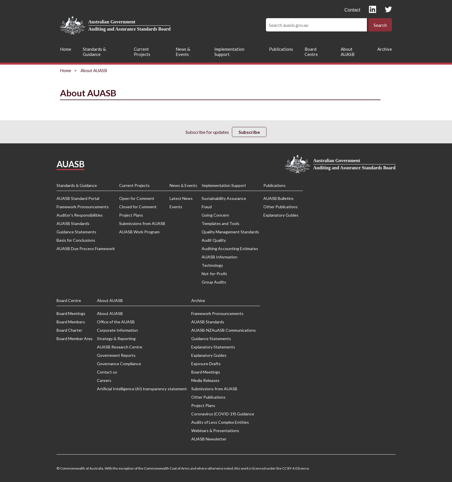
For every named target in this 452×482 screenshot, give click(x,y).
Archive (384, 49)
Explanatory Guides (281, 215)
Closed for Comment (138, 206)
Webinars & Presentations (215, 430)
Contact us (107, 372)
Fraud (207, 206)
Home (65, 49)
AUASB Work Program (139, 231)
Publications (281, 49)
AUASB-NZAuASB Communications (223, 330)
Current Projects (142, 51)
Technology (212, 265)
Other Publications (280, 206)
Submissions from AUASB (142, 223)
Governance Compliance (119, 363)
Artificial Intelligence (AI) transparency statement (142, 388)
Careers (104, 380)
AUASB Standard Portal (78, 198)
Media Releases (205, 380)
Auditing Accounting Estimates (230, 248)
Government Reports (116, 355)
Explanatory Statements (213, 346)
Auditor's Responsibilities (80, 215)
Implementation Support (229, 51)
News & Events (183, 51)
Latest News (181, 198)
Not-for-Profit (214, 273)
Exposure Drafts (206, 363)
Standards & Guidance (94, 51)
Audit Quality (214, 240)
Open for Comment (136, 198)
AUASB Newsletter (208, 438)
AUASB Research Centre (119, 346)
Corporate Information (117, 330)
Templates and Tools (220, 223)
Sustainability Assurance (224, 198)
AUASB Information (219, 256)
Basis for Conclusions (76, 240)
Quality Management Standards (230, 231)
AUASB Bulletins (278, 198)
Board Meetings (71, 313)
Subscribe (249, 132)
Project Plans (131, 215)
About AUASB (348, 51)
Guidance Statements (76, 231)
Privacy (184, 164)
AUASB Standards (73, 223)
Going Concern (215, 215)
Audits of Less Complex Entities (220, 422)
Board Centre (311, 51)
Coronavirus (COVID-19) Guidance (222, 413)
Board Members (71, 321)
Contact (352, 9)
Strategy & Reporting (116, 338)
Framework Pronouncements (83, 206)
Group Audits (214, 282)
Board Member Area (75, 338)
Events (176, 206)
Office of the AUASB (116, 321)
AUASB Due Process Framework (86, 248)
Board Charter (69, 330)
